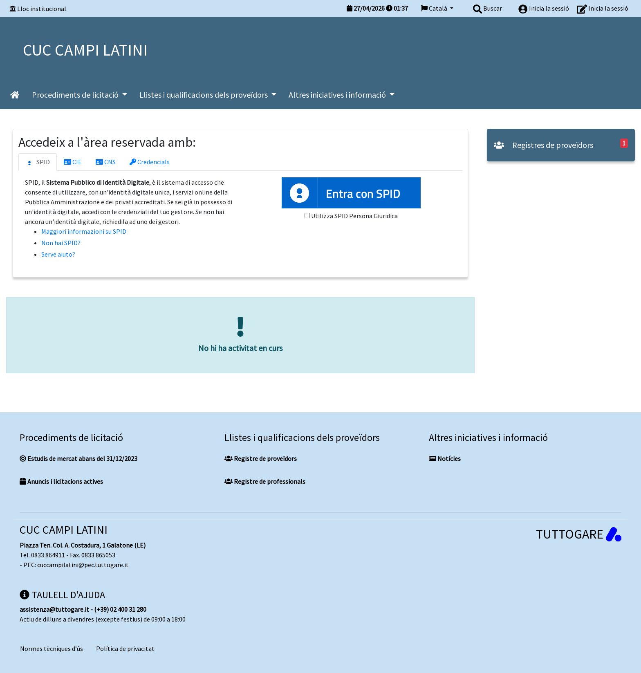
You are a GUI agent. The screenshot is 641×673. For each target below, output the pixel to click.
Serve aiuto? (58, 254)
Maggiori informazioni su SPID (83, 231)
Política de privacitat (125, 648)
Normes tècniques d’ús (51, 648)
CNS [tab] (106, 162)
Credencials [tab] (150, 162)
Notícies (445, 458)
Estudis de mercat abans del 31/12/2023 (78, 458)
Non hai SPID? (61, 243)
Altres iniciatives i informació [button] (338, 94)
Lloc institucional (41, 8)
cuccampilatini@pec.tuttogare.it (83, 565)
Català (434, 8)
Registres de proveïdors (543, 145)
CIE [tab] (73, 162)
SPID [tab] (37, 162)
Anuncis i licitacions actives (61, 481)
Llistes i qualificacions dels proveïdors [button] (204, 94)
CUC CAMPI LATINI (64, 529)
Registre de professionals (264, 481)
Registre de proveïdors (260, 458)
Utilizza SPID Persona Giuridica (354, 216)
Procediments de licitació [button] (76, 94)
